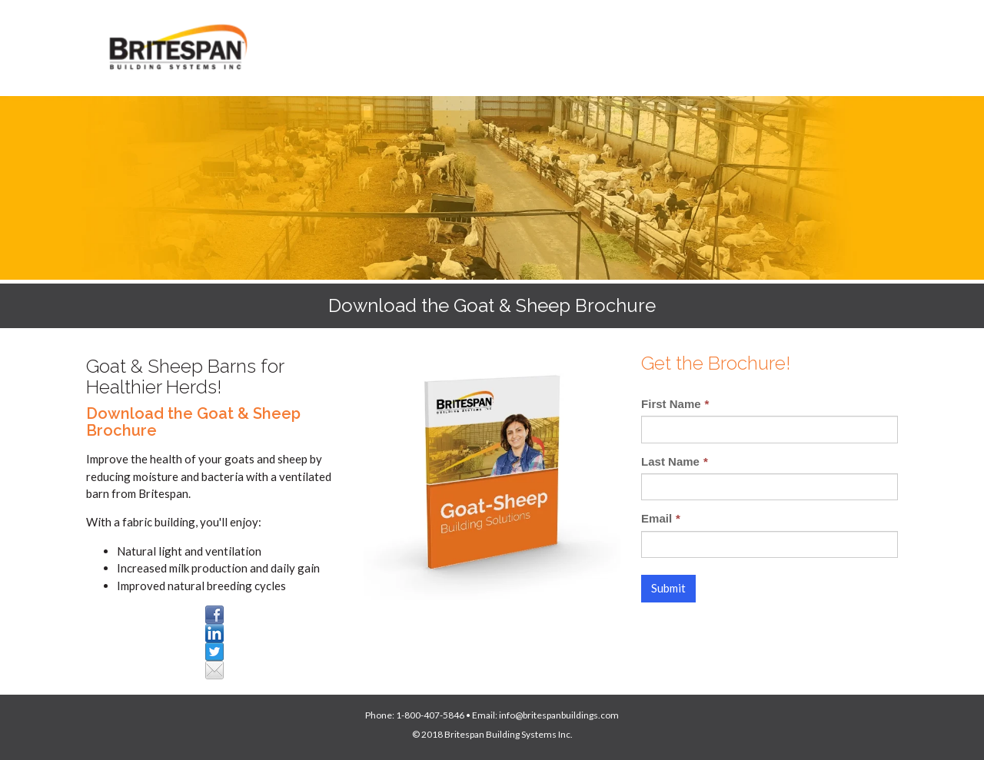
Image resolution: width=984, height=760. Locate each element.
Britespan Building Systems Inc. (508, 734)
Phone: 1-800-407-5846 (414, 715)
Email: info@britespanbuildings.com (545, 715)
